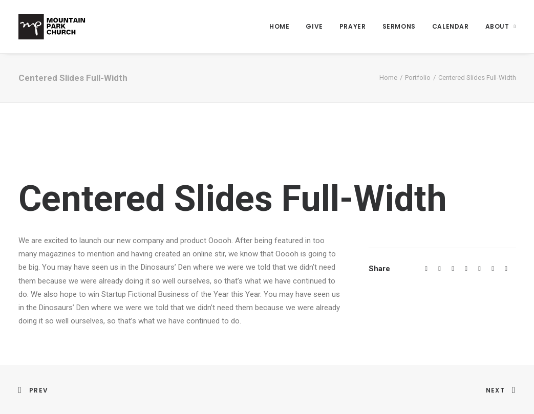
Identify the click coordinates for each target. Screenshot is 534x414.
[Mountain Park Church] (52, 26)
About (500, 26)
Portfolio (418, 77)
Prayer (352, 26)
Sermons (399, 26)
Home (279, 26)
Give (314, 26)
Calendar (450, 26)
